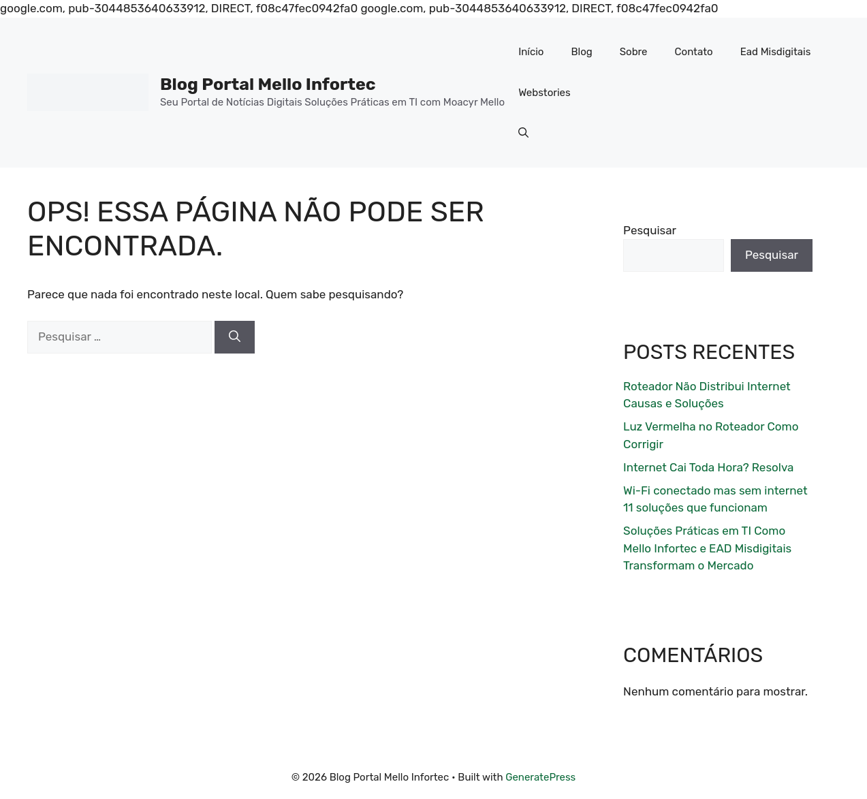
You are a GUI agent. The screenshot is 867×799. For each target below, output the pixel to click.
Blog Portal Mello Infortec (268, 84)
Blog (581, 52)
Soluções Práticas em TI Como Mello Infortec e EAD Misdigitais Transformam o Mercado (707, 548)
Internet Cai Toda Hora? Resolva (708, 467)
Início (530, 52)
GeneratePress (540, 777)
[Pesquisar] (235, 337)
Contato (694, 52)
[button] (523, 133)
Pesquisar (649, 230)
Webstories (544, 93)
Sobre (634, 52)
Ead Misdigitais (775, 52)
